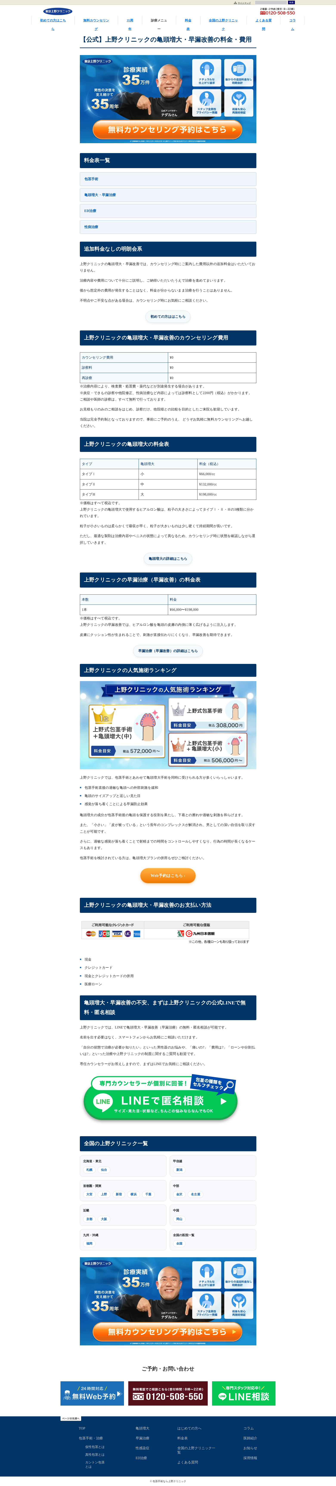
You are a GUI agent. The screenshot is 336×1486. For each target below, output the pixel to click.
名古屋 (195, 1194)
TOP (82, 1428)
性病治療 (91, 227)
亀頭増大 (142, 1428)
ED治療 (90, 211)
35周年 (130, 22)
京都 (89, 1219)
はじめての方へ (189, 1428)
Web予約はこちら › (168, 875)
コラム (292, 22)
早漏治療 (142, 1438)
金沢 (179, 1194)
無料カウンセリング (96, 22)
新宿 (119, 1194)
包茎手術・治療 (91, 1438)
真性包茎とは (95, 1454)
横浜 (133, 1194)
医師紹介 (250, 1438)
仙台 (104, 1169)
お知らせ (250, 1448)
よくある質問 (263, 22)
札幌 (89, 1169)
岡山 (179, 1219)
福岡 (89, 1243)
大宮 (89, 1194)
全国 (179, 1243)
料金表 (188, 22)
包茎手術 (91, 179)
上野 (104, 1194)
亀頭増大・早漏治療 (100, 195)
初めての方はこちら (53, 22)
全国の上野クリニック (223, 22)
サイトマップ (244, 3)
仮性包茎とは (95, 1447)
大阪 (104, 1219)
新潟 (179, 1169)
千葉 (148, 1194)
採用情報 (250, 1458)
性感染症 (142, 1448)
